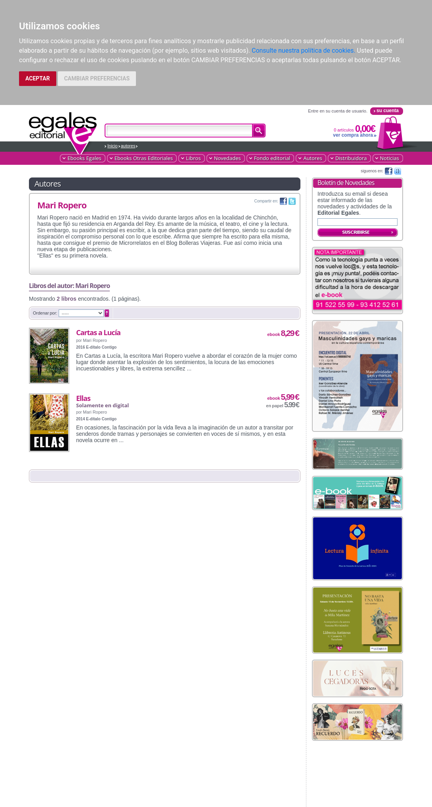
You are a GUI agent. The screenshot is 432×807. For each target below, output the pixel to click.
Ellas (83, 398)
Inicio (112, 145)
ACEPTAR (37, 78)
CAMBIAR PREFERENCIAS (97, 78)
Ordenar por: (45, 313)
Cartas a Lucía (98, 332)
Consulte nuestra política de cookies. (304, 50)
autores (128, 145)
